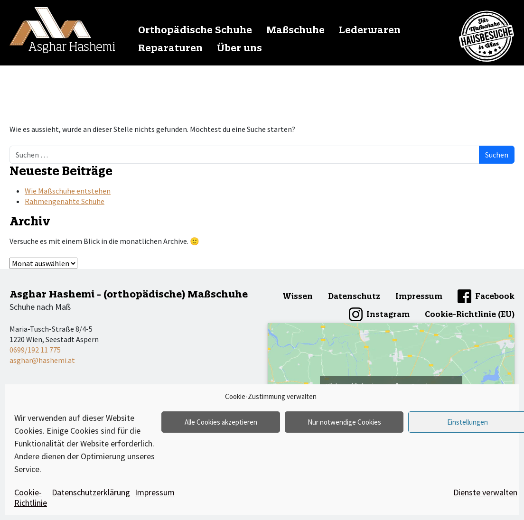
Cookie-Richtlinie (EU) (470, 314)
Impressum (155, 492)
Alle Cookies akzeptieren (221, 422)
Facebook (495, 296)
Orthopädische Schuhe (195, 30)
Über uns (239, 48)
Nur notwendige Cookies (344, 422)
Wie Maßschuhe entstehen (68, 190)
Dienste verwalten (485, 492)
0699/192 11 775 (35, 349)
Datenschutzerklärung (91, 492)
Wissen (297, 296)
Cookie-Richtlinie (30, 497)
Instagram (388, 314)
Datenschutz (354, 296)
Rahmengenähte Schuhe (64, 201)
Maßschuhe (295, 30)
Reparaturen (170, 48)
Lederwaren (370, 30)
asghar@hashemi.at (42, 360)
